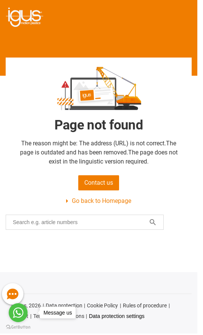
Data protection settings (116, 316)
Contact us (98, 182)
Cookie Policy (102, 305)
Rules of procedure (145, 305)
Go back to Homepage (101, 200)
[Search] (152, 222)
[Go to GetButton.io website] (18, 327)
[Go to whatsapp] (18, 312)
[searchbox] (78, 222)
